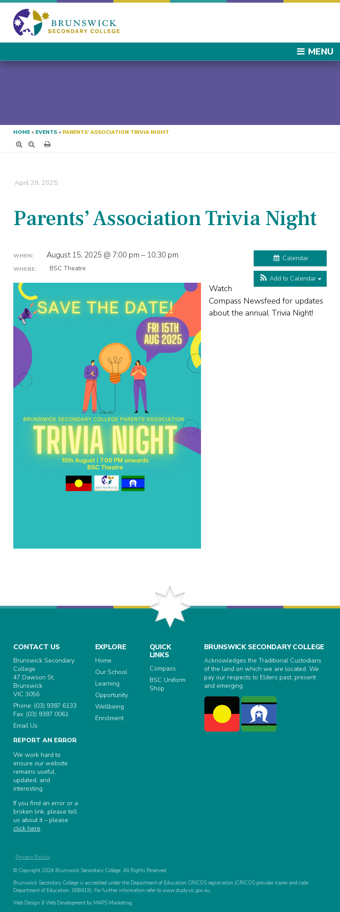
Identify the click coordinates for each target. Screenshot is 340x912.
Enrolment (109, 718)
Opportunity (111, 695)
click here (26, 828)
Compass (163, 668)
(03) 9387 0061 (47, 714)
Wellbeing (109, 706)
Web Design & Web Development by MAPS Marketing (72, 903)
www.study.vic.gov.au (186, 890)
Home (21, 132)
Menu (314, 52)
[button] (290, 278)
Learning (107, 683)
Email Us (25, 725)
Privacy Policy (32, 857)
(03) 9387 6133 (55, 706)
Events (46, 132)
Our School (111, 672)
